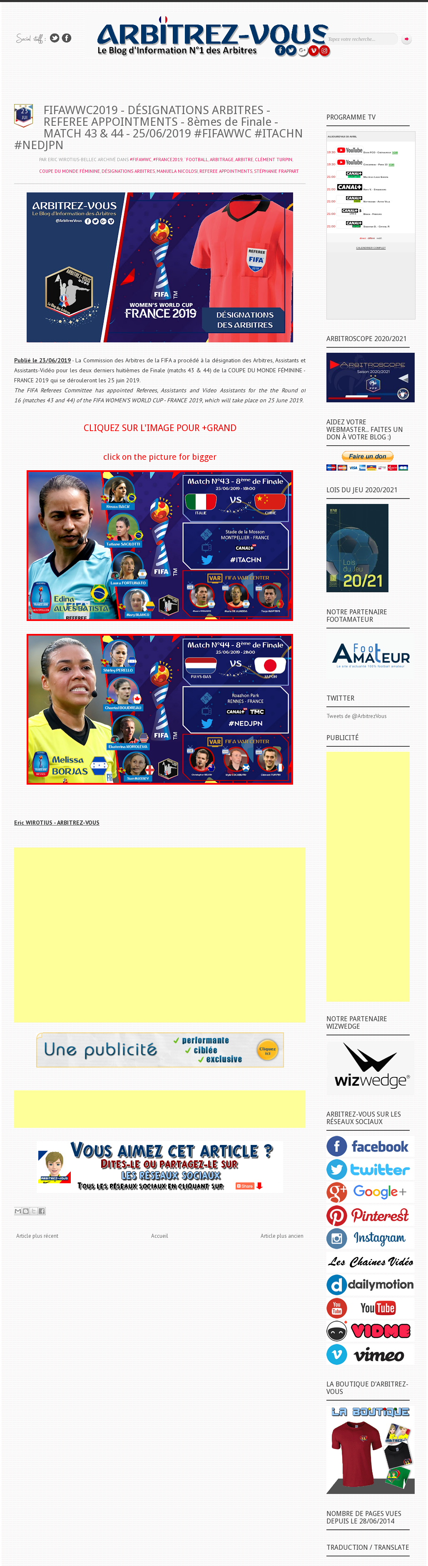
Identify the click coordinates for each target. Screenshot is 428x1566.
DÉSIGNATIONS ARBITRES (128, 171)
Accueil (159, 1235)
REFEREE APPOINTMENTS (225, 171)
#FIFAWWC (141, 159)
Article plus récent (37, 1235)
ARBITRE (244, 159)
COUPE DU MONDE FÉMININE (69, 171)
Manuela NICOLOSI (177, 171)
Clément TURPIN (273, 159)
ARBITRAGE (222, 159)
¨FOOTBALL (196, 159)
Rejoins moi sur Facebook (67, 38)
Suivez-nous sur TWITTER (55, 38)
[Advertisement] (160, 935)
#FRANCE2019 (167, 159)
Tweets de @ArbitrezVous (356, 716)
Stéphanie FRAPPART (276, 171)
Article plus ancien (282, 1235)
